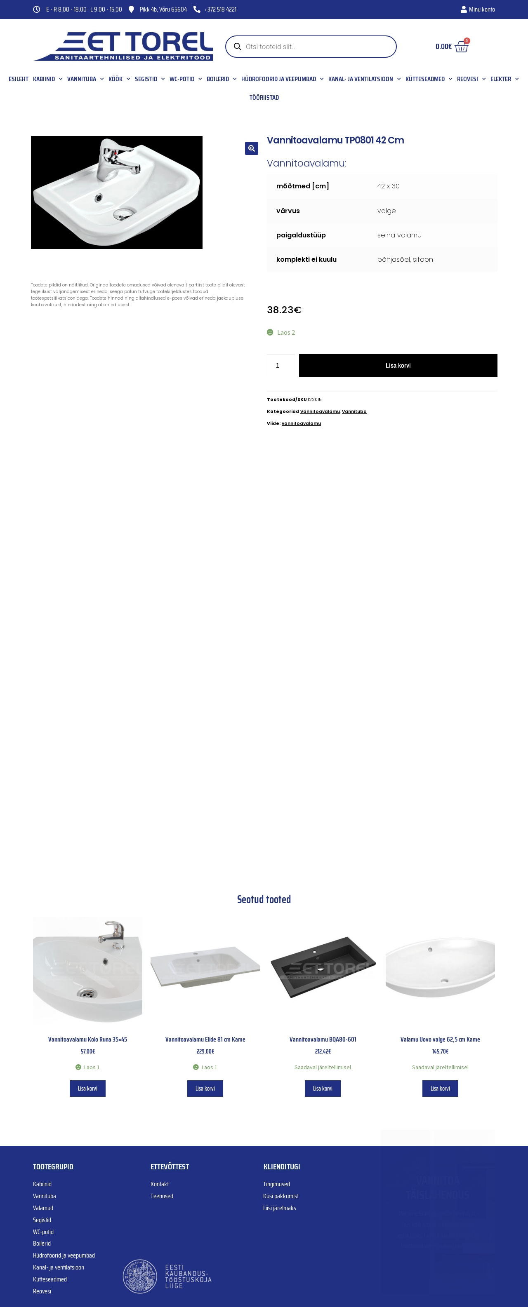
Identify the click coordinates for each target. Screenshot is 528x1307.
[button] (251, 148)
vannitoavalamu (301, 423)
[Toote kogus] (281, 365)
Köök (119, 79)
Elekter (504, 79)
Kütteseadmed (429, 79)
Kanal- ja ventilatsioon (364, 79)
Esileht (18, 79)
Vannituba (85, 79)
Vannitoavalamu (320, 411)
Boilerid (222, 79)
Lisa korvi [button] (87, 1088)
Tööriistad (264, 97)
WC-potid (186, 79)
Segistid (150, 79)
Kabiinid (48, 79)
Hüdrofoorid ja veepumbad (282, 79)
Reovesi (471, 79)
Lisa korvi (398, 365)
